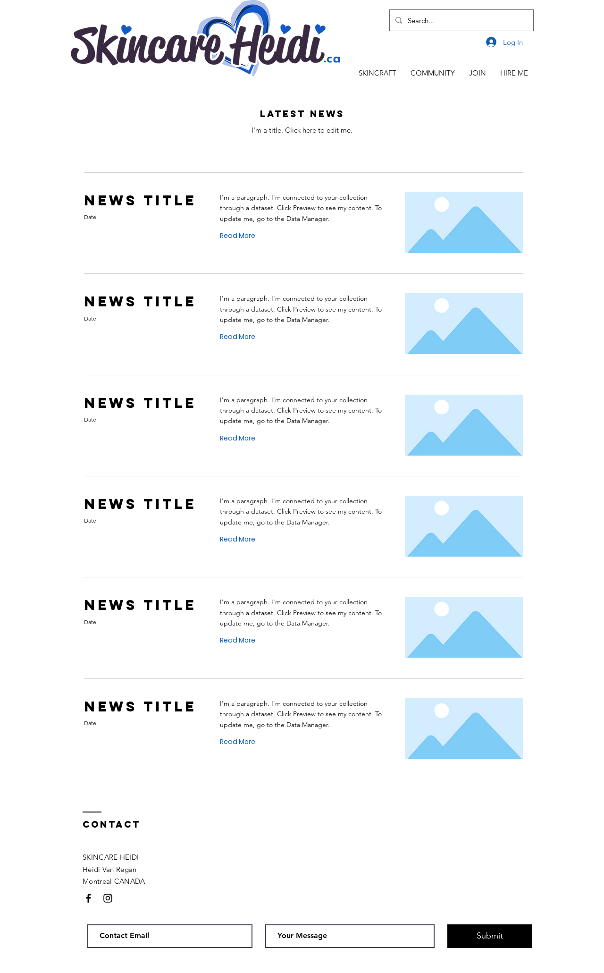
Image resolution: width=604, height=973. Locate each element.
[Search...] (460, 20)
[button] (377, 73)
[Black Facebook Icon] (88, 898)
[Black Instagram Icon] (108, 898)
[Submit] (489, 936)
